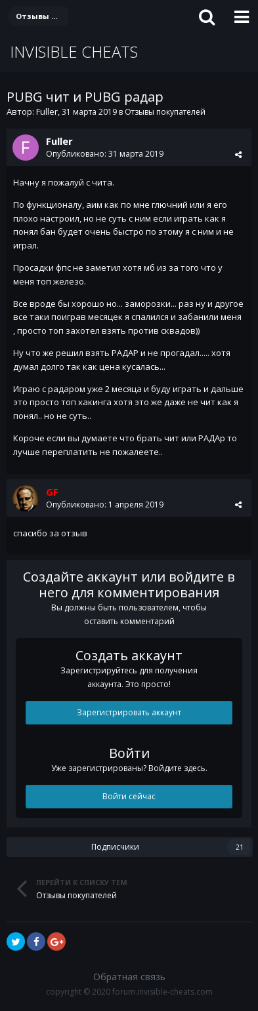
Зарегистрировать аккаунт (129, 712)
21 (240, 847)
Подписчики (115, 846)
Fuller (47, 111)
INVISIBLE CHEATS (74, 51)
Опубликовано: (104, 153)
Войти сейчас (129, 796)
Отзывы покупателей (165, 111)
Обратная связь (129, 976)
